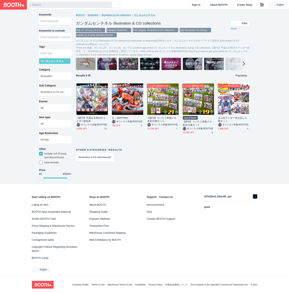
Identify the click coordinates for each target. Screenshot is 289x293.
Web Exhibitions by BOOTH (105, 239)
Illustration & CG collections (116, 14)
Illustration (93, 14)
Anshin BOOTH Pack (44, 218)
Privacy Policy (155, 285)
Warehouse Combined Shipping (107, 232)
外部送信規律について (176, 285)
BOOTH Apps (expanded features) (51, 211)
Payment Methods (99, 218)
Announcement (155, 204)
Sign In (196, 5)
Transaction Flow (99, 225)
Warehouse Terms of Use (119, 285)
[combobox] (70, 5)
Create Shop (244, 5)
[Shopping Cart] (262, 5)
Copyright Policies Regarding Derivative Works (54, 248)
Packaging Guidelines (44, 232)
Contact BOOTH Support (161, 218)
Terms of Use (98, 285)
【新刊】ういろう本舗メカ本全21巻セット (161, 120)
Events (43, 102)
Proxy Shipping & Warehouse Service (53, 225)
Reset (233, 29)
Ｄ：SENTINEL (120, 118)
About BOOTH (218, 5)
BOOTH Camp (40, 257)
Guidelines (140, 285)
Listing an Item (40, 204)
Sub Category (47, 86)
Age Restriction (48, 134)
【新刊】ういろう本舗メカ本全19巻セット (197, 123)
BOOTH (80, 14)
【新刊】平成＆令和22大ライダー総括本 (91, 120)
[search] (108, 5)
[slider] (41, 179)
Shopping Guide (98, 211)
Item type (44, 118)
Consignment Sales (43, 239)
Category (44, 70)
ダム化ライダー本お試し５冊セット (232, 120)
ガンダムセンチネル (145, 14)
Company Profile (80, 285)
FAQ (149, 211)
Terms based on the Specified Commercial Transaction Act (219, 285)
